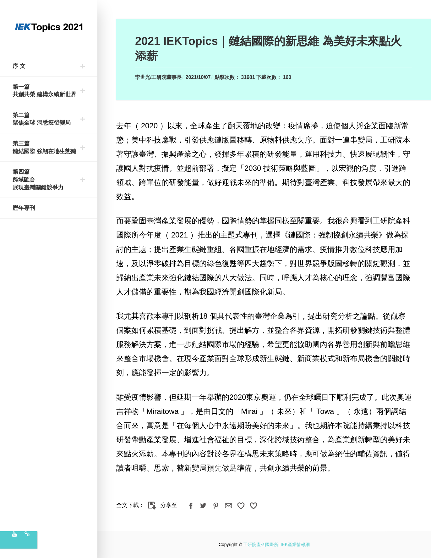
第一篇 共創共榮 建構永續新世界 (44, 91)
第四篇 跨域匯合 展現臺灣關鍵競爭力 (38, 179)
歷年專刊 (24, 208)
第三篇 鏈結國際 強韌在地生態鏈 (44, 147)
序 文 (19, 66)
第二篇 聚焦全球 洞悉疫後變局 (42, 119)
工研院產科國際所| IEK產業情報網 (276, 544)
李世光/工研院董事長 (158, 77)
